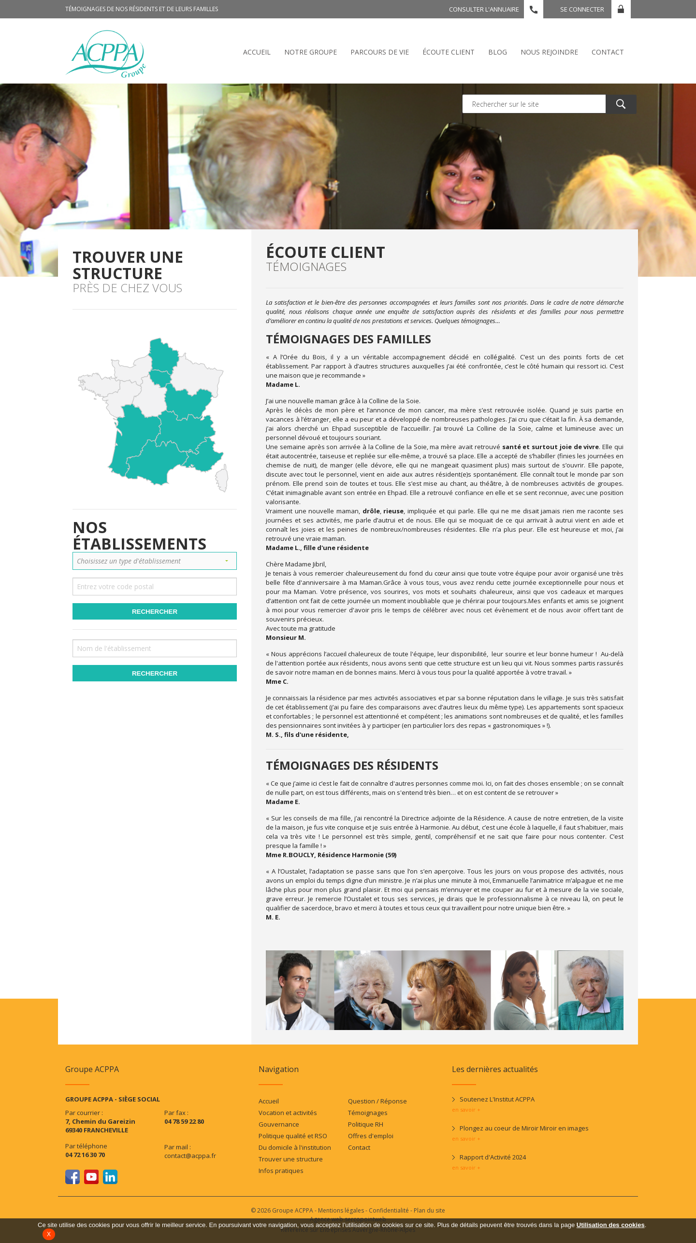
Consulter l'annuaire (484, 9)
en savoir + (466, 1109)
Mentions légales (341, 1210)
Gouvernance (279, 1124)
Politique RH (365, 1124)
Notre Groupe (310, 51)
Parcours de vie (379, 51)
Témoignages (368, 1112)
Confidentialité (389, 1210)
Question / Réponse (377, 1101)
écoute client (448, 51)
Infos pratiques (281, 1170)
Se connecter (582, 9)
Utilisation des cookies (611, 1225)
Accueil (257, 51)
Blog (497, 51)
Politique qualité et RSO (293, 1135)
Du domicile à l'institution (295, 1147)
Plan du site (429, 1210)
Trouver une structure (291, 1159)
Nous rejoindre (549, 51)
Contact (608, 51)
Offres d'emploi (370, 1135)
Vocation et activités (288, 1112)
